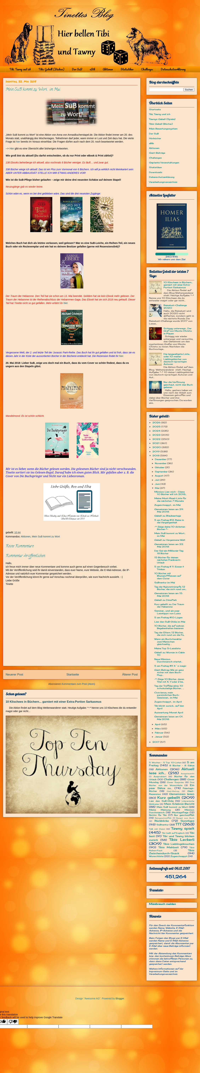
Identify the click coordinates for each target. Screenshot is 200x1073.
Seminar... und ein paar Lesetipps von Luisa (167, 612)
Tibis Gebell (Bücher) (51, 69)
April (158, 724)
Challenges (147, 69)
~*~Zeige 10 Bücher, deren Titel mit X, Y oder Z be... (169, 680)
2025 (156, 426)
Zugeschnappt (178, 856)
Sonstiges (187, 820)
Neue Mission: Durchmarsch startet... (168, 660)
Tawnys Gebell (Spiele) (162, 119)
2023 (156, 435)
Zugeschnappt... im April (168, 701)
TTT (178, 824)
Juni (157, 484)
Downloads (155, 172)
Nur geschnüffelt (184, 815)
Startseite (72, 674)
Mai (157, 488)
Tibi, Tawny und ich (20, 69)
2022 (156, 439)
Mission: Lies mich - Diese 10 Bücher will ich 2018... (170, 493)
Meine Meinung (160, 809)
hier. (66, 303)
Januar (159, 736)
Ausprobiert (160, 776)
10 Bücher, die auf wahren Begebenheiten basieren (169, 627)
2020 (157, 447)
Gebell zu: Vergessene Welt (169, 540)
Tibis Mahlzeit (168, 847)
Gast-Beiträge (157, 153)
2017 (156, 742)
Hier (11, 148)
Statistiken (127, 69)
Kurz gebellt (168, 797)
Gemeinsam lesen (181, 793)
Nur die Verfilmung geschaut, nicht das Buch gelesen (178, 385)
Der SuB (77, 69)
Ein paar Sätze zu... (171, 787)
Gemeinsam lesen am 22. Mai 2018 (169, 545)
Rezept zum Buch (185, 818)
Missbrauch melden (162, 903)
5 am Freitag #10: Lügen (168, 617)
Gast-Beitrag (173, 791)
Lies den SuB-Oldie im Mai (169, 621)
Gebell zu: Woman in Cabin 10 (169, 653)
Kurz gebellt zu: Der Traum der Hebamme (169, 605)
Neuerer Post (14, 674)
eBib (92, 69)
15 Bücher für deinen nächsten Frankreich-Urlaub (167, 560)
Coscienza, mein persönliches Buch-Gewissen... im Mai (166, 695)
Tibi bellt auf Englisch (173, 833)
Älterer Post (130, 674)
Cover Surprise (175, 782)
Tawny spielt (182, 828)
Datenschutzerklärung (173, 69)
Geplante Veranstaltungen (164, 162)
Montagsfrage (180, 812)
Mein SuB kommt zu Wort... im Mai (169, 534)
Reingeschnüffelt (163, 818)
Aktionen (108, 69)
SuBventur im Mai (164, 582)
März (158, 728)
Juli (157, 480)
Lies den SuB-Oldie (161, 801)
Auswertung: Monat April (168, 712)
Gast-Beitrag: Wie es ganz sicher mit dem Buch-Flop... (169, 672)
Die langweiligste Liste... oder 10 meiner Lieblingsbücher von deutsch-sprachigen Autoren (177, 359)
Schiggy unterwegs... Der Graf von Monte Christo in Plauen (178, 331)
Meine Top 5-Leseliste (167, 648)
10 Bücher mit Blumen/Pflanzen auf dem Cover (167, 576)
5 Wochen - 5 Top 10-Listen (165, 762)
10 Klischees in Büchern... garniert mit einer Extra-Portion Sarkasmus (53, 701)
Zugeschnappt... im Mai (167, 505)
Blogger (120, 998)
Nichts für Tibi (158, 815)
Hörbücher (155, 138)
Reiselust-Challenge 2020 (175, 306)
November (161, 463)
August (159, 475)
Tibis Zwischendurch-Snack (171, 852)
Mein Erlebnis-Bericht (179, 803)
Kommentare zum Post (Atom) (78, 684)
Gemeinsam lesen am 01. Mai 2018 (168, 717)
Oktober (160, 467)
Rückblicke (162, 820)
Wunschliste (156, 856)
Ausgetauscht (187, 774)
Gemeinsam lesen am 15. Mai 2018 (168, 594)
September (161, 471)
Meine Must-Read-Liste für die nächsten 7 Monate (170, 499)
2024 (156, 430)
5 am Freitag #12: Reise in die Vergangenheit (169, 521)
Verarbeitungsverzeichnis (163, 182)
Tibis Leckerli (181, 839)
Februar (159, 732)
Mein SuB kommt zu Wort (46, 536)
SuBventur (162, 824)
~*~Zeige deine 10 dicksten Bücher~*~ (169, 527)
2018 (156, 455)
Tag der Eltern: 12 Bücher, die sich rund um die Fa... (169, 633)
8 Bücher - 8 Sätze (181, 765)
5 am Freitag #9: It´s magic (170, 666)
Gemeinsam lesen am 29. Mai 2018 (169, 510)
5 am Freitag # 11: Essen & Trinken (169, 567)
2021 (156, 443)
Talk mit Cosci (157, 829)
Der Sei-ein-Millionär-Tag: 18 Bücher (169, 552)
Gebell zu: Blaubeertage (167, 515)
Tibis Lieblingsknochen (179, 843)
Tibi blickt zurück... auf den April (169, 707)
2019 (156, 451)
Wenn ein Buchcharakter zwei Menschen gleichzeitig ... (168, 641)
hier (18, 141)
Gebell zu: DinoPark (165, 600)
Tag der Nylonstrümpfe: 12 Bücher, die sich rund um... (170, 588)
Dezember (161, 459)
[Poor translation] (13, 1022)
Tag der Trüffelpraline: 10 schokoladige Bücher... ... (169, 687)
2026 (156, 422)
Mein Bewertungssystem (163, 128)
